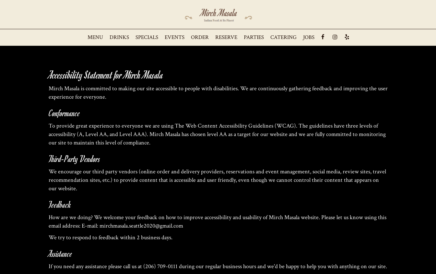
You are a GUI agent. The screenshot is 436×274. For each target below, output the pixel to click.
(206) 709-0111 (160, 266)
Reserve (226, 37)
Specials (147, 37)
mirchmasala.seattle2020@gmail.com (141, 226)
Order (200, 37)
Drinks (119, 37)
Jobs (308, 37)
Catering (283, 37)
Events (174, 37)
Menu (95, 37)
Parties (254, 37)
